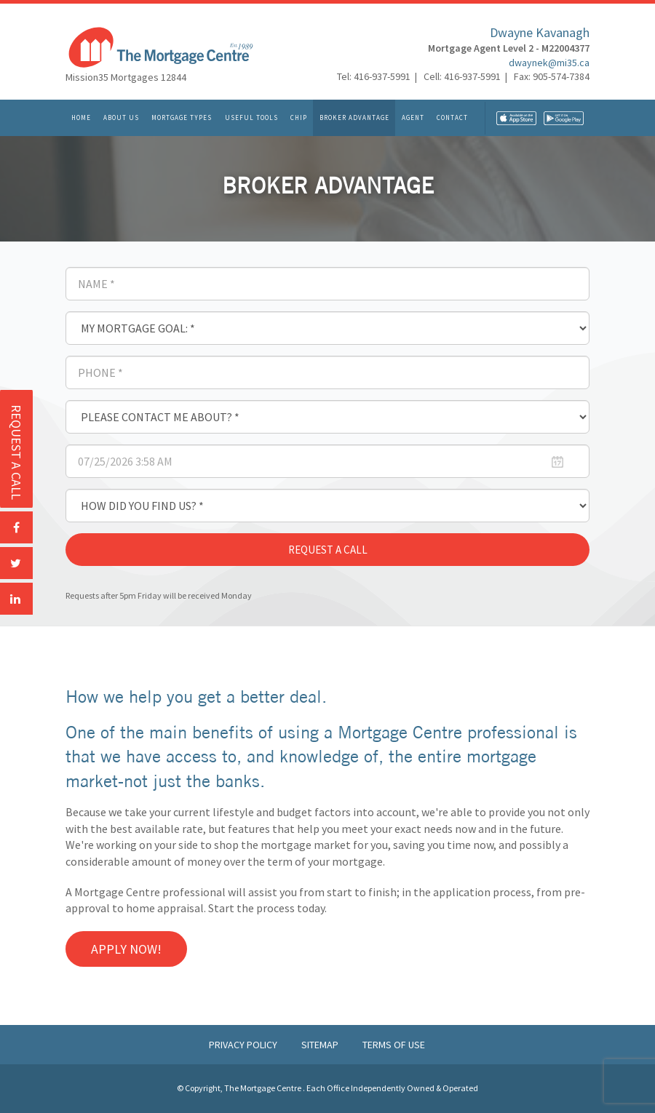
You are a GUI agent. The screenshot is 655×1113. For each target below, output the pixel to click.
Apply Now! (126, 949)
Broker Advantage (354, 117)
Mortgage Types (181, 117)
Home (81, 117)
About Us (121, 117)
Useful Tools (251, 117)
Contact (452, 117)
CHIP (298, 117)
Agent (413, 117)
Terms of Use (393, 1044)
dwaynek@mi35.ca (549, 62)
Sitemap (321, 1044)
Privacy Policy (244, 1044)
